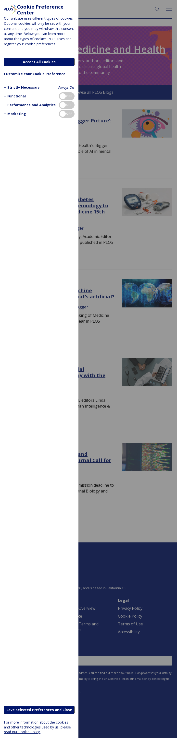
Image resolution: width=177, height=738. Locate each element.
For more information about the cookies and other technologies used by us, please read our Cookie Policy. (37, 727)
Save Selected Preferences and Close (39, 709)
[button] (21, 87)
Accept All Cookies (39, 61)
